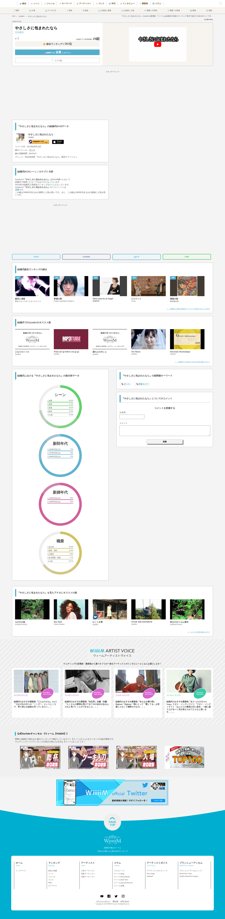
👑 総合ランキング (57, 44)
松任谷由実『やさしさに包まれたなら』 (43, 157)
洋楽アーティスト (88, 877)
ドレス (51, 880)
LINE (187, 257)
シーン (51, 874)
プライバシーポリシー (103, 901)
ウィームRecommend (122, 877)
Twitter (36, 257)
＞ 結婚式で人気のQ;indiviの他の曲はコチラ (192, 362)
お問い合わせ (124, 901)
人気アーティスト (88, 871)
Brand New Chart (186, 874)
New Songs (151, 874)
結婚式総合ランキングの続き (32, 269)
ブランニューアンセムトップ (191, 871)
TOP (13, 16)
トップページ (21, 871)
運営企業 (115, 901)
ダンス (32, 150)
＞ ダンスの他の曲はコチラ (199, 632)
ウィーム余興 (119, 886)
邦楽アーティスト (88, 874)
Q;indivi (21, 16)
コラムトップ (119, 871)
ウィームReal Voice (121, 880)
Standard (150, 876)
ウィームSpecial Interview (123, 883)
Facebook (86, 257)
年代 (50, 883)
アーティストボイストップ (157, 871)
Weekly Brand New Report (189, 876)
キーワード (52, 886)
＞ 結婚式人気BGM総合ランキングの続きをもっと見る (188, 309)
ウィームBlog (119, 874)
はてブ (136, 257)
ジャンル (51, 877)
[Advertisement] (112, 95)
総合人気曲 (52, 871)
